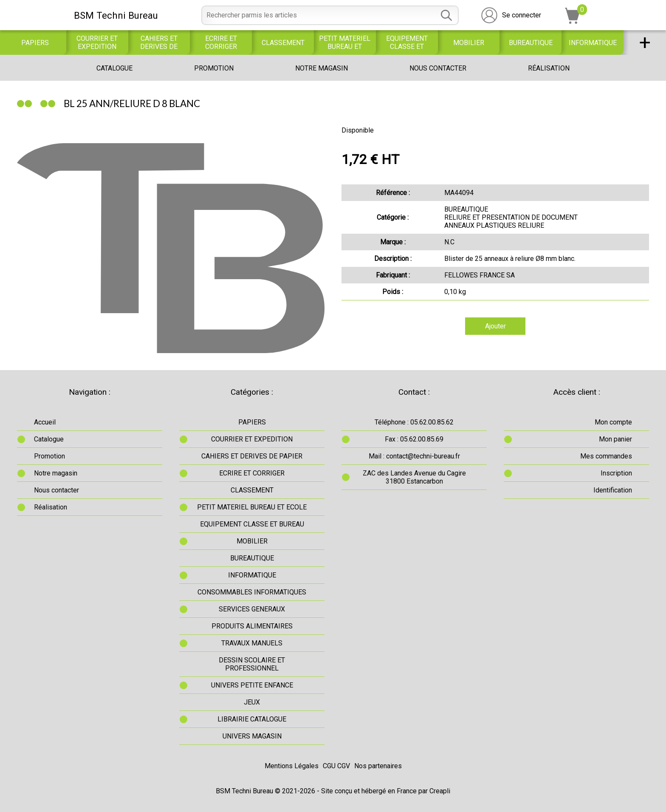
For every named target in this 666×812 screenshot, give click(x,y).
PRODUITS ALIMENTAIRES (252, 626)
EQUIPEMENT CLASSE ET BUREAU (407, 42)
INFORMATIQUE (593, 43)
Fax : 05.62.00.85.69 (414, 439)
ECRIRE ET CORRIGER (221, 42)
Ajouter (495, 326)
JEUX (252, 702)
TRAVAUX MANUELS (251, 643)
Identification (612, 490)
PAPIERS (35, 43)
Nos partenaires (378, 766)
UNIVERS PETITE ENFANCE (252, 685)
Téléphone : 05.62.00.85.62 (414, 422)
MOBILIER (468, 43)
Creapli (439, 791)
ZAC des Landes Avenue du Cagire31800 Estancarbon (414, 477)
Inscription (616, 473)
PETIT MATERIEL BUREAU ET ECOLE (344, 42)
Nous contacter (437, 68)
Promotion (214, 68)
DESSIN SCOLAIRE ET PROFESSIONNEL (252, 664)
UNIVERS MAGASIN (252, 736)
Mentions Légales (292, 766)
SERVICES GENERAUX (252, 609)
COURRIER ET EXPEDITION (97, 42)
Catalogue (114, 68)
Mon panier (615, 439)
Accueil (45, 422)
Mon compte (613, 422)
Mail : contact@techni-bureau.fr (414, 456)
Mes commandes (606, 456)
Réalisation (549, 68)
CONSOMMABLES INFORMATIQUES (252, 592)
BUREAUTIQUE (531, 43)
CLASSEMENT (283, 43)
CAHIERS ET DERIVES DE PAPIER (159, 42)
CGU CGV (336, 766)
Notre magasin (321, 68)
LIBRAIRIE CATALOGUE (251, 719)
